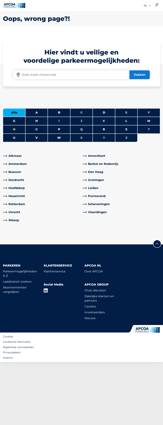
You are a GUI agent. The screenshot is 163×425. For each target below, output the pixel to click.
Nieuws (89, 381)
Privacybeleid (11, 415)
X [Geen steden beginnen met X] (81, 201)
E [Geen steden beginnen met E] (126, 175)
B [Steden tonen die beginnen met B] (59, 175)
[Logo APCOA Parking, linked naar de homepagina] (14, 5)
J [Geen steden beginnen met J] (81, 184)
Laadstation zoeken (17, 344)
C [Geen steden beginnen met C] (81, 175)
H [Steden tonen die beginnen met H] (36, 184)
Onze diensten (95, 353)
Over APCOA (93, 334)
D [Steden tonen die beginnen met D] (104, 175)
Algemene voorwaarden (18, 410)
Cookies (8, 399)
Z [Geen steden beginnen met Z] (126, 201)
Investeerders (94, 375)
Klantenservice (55, 334)
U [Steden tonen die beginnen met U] (14, 201)
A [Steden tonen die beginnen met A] (36, 175)
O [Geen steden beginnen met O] (36, 192)
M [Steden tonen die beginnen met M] (148, 184)
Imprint (8, 420)
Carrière (90, 369)
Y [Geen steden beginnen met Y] (104, 201)
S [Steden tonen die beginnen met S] (126, 192)
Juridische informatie (16, 405)
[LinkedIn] (46, 353)
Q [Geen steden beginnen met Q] (81, 192)
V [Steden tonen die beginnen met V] (36, 201)
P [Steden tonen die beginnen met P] (59, 192)
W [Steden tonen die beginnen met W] (59, 201)
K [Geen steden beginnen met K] (104, 184)
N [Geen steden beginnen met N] (14, 192)
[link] (42, 219)
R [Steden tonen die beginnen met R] (104, 192)
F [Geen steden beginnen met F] (149, 175)
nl (147, 5)
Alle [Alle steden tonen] (14, 175)
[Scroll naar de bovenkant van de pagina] (157, 307)
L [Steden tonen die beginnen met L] (126, 184)
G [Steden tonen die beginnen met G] (14, 184)
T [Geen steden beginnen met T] (149, 192)
